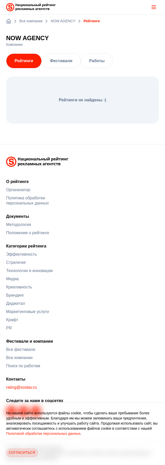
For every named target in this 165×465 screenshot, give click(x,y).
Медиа (12, 279)
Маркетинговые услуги (27, 311)
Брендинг (15, 295)
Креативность (19, 287)
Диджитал (15, 303)
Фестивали (61, 61)
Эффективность (21, 254)
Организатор (18, 190)
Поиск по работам (23, 366)
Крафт (12, 320)
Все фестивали (20, 349)
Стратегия (16, 262)
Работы (96, 61)
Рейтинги (24, 61)
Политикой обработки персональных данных (43, 433)
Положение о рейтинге (27, 233)
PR (9, 328)
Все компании (19, 357)
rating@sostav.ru (21, 387)
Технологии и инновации (29, 270)
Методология (18, 224)
